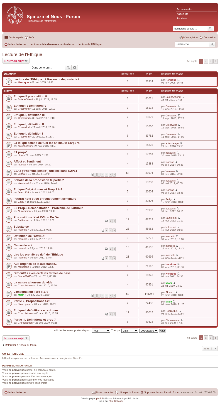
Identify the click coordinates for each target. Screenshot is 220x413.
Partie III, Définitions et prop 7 (35, 319)
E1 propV (20, 152)
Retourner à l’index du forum (21, 345)
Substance (21, 226)
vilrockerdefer (25, 183)
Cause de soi (23, 245)
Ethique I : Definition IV (30, 105)
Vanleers (170, 171)
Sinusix (170, 292)
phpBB (99, 398)
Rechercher (212, 44)
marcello (22, 229)
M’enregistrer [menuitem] (190, 37)
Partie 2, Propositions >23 (32, 301)
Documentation (184, 9)
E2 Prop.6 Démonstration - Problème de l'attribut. (48, 208)
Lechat (21, 173)
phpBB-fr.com (116, 401)
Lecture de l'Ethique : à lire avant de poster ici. (47, 79)
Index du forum (17, 392)
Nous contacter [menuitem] (104, 392)
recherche (23, 267)
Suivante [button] (215, 61)
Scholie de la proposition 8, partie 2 (39, 180)
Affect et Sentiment (27, 161)
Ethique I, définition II (29, 124)
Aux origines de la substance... (35, 264)
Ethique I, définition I (28, 133)
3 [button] (210, 61)
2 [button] (206, 61)
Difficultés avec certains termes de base (42, 273)
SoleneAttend (25, 99)
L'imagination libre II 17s (31, 291)
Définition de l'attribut (29, 236)
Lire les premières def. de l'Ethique (38, 254)
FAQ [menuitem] (31, 37)
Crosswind (23, 108)
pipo (20, 155)
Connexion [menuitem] (209, 37)
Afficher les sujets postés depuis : (82, 330)
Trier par (124, 330)
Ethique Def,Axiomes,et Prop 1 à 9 (38, 189)
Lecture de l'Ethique (22, 54)
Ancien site (182, 14)
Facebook (182, 18)
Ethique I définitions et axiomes (36, 310)
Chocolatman (25, 285)
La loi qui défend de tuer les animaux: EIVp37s (47, 143)
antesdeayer (25, 146)
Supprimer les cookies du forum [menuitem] (161, 392)
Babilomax (23, 220)
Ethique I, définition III (29, 115)
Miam (169, 283)
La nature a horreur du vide (33, 282)
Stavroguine (24, 304)
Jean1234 (23, 192)
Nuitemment (24, 211)
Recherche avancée (75, 67)
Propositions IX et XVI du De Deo (37, 217)
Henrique (23, 82)
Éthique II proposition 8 (30, 96)
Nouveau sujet (14, 61)
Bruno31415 (25, 276)
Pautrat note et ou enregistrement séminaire (45, 198)
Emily (21, 201)
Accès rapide (16, 37)
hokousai (171, 152)
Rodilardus (172, 311)
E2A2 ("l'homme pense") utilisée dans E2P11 (45, 170)
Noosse (22, 164)
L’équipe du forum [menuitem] (128, 392)
